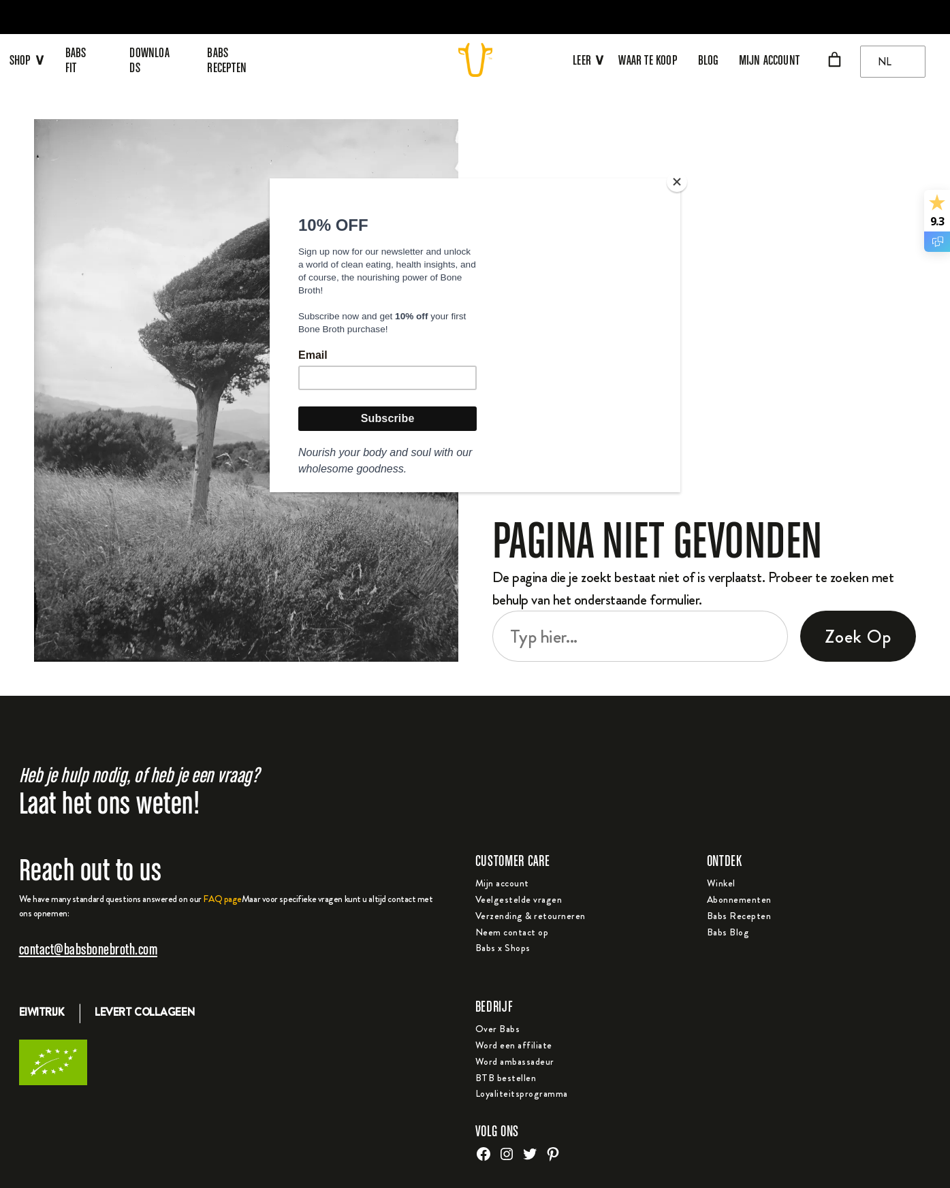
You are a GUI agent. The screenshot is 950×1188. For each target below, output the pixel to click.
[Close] (677, 182)
